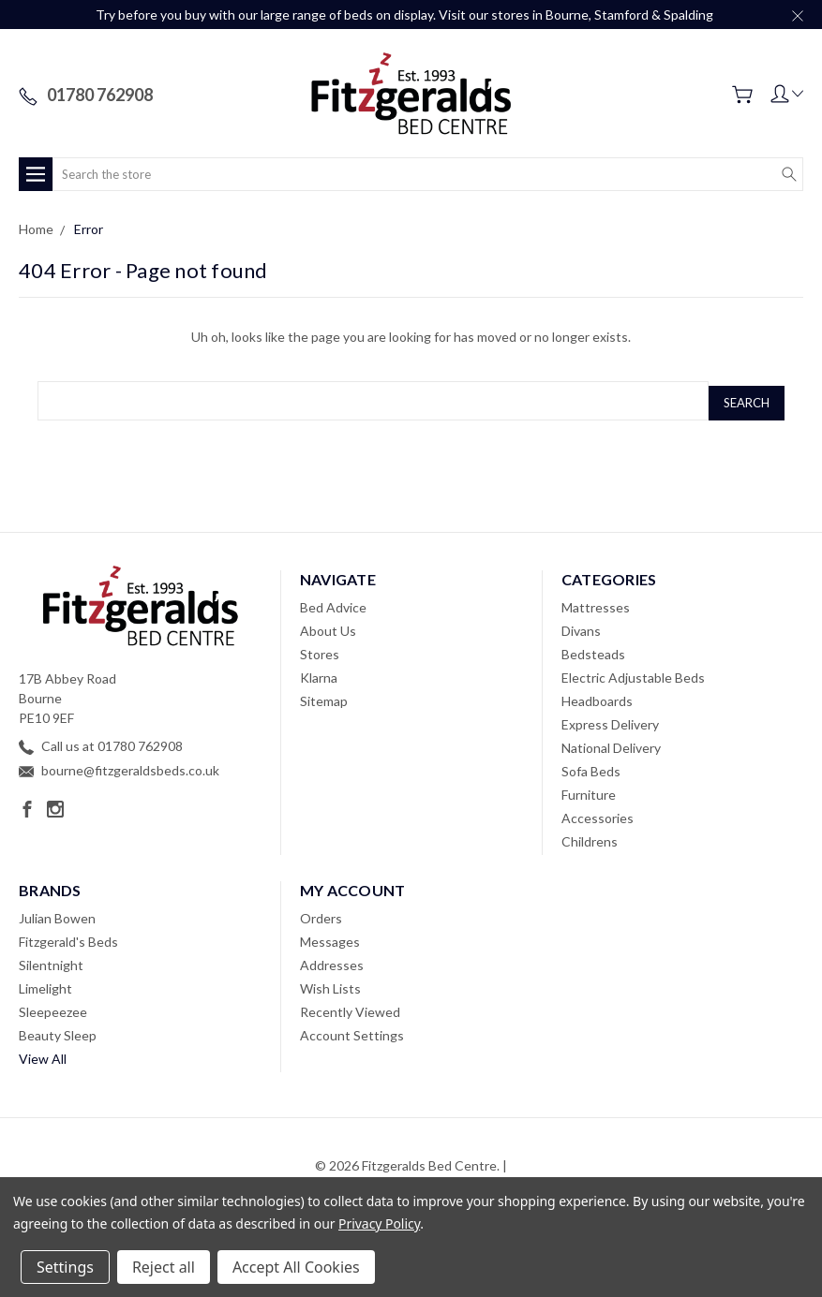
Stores (319, 649)
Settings (65, 1267)
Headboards (597, 696)
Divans (581, 626)
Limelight (45, 984)
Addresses (332, 960)
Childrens (589, 837)
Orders (321, 913)
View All (43, 1054)
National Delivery (611, 743)
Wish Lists (330, 984)
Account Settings (352, 1031)
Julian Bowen (57, 913)
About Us (328, 626)
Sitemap (324, 696)
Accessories (597, 813)
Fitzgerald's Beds (68, 937)
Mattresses (595, 603)
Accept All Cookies (296, 1267)
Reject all (163, 1267)
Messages (330, 937)
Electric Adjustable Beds (633, 673)
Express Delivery (610, 720)
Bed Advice (333, 603)
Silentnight (51, 960)
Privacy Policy (379, 1223)
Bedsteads (593, 649)
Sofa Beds (590, 766)
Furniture (588, 790)
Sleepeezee (53, 1007)
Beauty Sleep (58, 1031)
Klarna (318, 673)
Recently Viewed (350, 1007)
